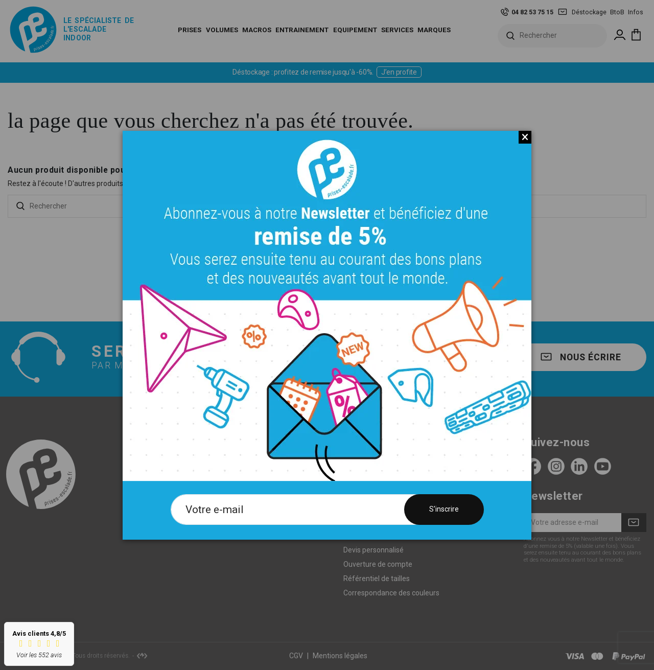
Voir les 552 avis (39, 655)
